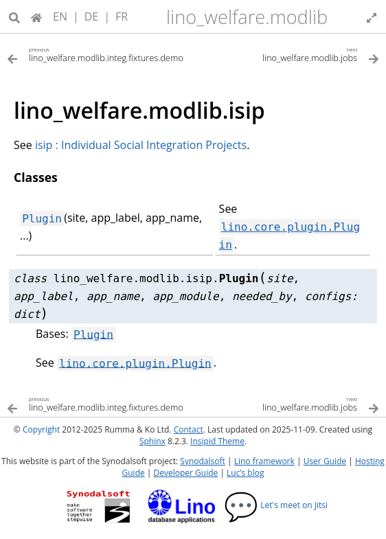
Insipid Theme (217, 441)
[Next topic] (286, 54)
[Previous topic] (100, 54)
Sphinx (152, 441)
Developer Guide (186, 473)
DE (91, 16)
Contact (188, 429)
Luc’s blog (245, 473)
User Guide (325, 461)
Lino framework (264, 461)
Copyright (41, 429)
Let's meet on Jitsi (276, 505)
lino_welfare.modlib (247, 17)
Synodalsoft (202, 461)
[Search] (14, 16)
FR (121, 16)
